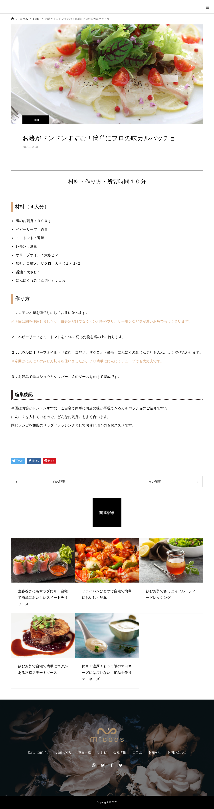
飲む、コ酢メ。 (39, 752)
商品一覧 (84, 752)
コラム (137, 752)
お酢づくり (64, 752)
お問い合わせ (177, 752)
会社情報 (119, 752)
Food (36, 119)
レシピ (102, 752)
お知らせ (155, 752)
